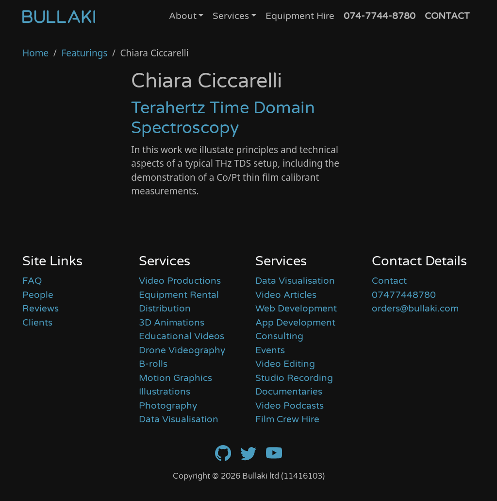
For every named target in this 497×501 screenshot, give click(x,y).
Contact (389, 281)
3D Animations (171, 322)
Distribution (165, 308)
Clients (37, 322)
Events (270, 350)
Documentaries (288, 391)
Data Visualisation (178, 419)
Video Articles (285, 295)
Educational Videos (181, 336)
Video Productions (180, 281)
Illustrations (164, 391)
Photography (168, 405)
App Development (295, 322)
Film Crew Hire (287, 419)
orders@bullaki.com (415, 308)
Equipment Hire (299, 16)
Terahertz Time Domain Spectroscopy (223, 118)
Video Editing (285, 364)
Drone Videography (182, 350)
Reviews (40, 308)
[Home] (58, 16)
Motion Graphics (175, 378)
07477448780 (404, 295)
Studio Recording (294, 378)
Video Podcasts (289, 405)
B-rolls (153, 364)
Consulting (279, 336)
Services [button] (231, 16)
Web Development (296, 308)
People (37, 295)
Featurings (84, 53)
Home (35, 53)
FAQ (32, 281)
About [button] (183, 16)
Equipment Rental (179, 295)
